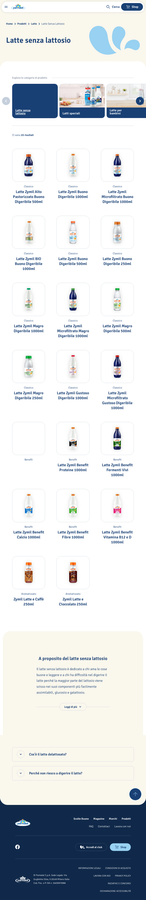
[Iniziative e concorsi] (119, 883)
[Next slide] (140, 101)
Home (9, 23)
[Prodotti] (126, 819)
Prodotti (21, 23)
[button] (113, 7)
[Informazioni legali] (89, 868)
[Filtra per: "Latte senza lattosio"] (35, 101)
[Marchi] (113, 819)
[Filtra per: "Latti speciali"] (82, 101)
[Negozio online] (132, 7)
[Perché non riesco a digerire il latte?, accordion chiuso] (73, 773)
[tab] (35, 101)
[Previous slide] (6, 101)
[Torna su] (135, 794)
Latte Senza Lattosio (52, 23)
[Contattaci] (104, 826)
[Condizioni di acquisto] (118, 868)
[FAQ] (91, 826)
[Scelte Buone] (81, 819)
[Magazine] (98, 819)
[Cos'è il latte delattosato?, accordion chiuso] (73, 754)
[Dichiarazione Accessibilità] (115, 891)
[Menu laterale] (6, 7)
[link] (17, 847)
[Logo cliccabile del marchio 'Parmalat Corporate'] (18, 7)
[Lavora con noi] (122, 826)
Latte (34, 23)
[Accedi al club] (91, 847)
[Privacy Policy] (123, 875)
